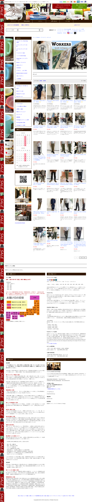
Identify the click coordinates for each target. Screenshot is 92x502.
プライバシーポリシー (57, 495)
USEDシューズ (82, 30)
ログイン (39, 21)
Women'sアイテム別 (20, 93)
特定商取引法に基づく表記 (41, 495)
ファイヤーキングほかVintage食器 (64, 29)
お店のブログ (77, 25)
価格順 (40, 80)
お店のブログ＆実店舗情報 (12, 25)
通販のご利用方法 (24, 25)
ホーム (34, 37)
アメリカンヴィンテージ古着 (63, 30)
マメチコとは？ (19, 103)
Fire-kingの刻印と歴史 (20, 122)
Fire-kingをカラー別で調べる (22, 85)
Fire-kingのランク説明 (20, 125)
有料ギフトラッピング (20, 111)
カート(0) (66, 21)
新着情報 (18, 117)
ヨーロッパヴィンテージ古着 (78, 29)
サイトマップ (19, 114)
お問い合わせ (53, 21)
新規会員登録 (25, 21)
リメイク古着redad (74, 30)
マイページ (12, 21)
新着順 (44, 80)
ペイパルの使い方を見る (52, 343)
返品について (49, 495)
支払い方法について (22, 495)
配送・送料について (31, 495)
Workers (64, 32)
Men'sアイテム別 (19, 91)
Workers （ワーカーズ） (41, 37)
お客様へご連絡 (19, 109)
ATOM (73, 495)
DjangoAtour (59, 32)
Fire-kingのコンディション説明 (22, 119)
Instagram (70, 32)
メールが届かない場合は (21, 106)
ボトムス (49, 37)
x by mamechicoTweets (20, 222)
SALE (17, 88)
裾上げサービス (19, 96)
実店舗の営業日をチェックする (54, 388)
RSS (70, 495)
